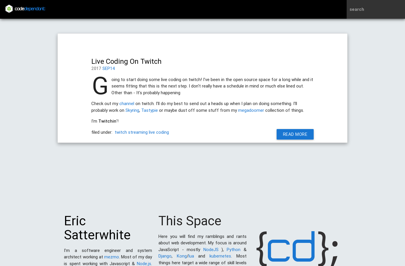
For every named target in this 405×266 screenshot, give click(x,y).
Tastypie (149, 110)
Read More (295, 134)
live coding (159, 132)
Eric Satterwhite (97, 231)
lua (191, 259)
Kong (182, 259)
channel (126, 103)
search (357, 9)
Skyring (132, 110)
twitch (121, 132)
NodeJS (211, 252)
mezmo (111, 259)
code (30, 9)
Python (233, 252)
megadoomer (251, 110)
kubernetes (220, 259)
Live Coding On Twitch (126, 61)
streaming (138, 132)
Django (165, 259)
